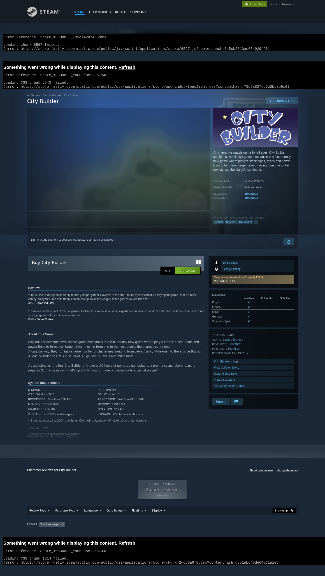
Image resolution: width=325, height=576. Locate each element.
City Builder (245, 227)
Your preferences (287, 475)
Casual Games (52, 100)
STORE (80, 12)
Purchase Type (65, 519)
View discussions (224, 385)
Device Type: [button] (258, 533)
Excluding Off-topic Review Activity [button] (95, 533)
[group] (162, 533)
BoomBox (251, 199)
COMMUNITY (100, 12)
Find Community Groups (229, 391)
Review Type (37, 519)
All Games (33, 100)
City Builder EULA (225, 286)
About (121, 12)
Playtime (137, 519)
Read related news (226, 379)
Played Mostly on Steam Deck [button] (163, 533)
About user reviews (261, 475)
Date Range (115, 519)
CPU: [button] (224, 533)
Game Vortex (45, 324)
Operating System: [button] (200, 533)
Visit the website (226, 367)
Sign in (35, 245)
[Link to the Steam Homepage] (47, 15)
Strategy (230, 227)
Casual (219, 227)
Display (157, 519)
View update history (226, 373)
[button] (253, 285)
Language (91, 519)
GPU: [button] (239, 533)
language (287, 4)
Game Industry (45, 308)
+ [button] (256, 227)
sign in (273, 4)
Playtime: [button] (130, 533)
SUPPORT (138, 12)
